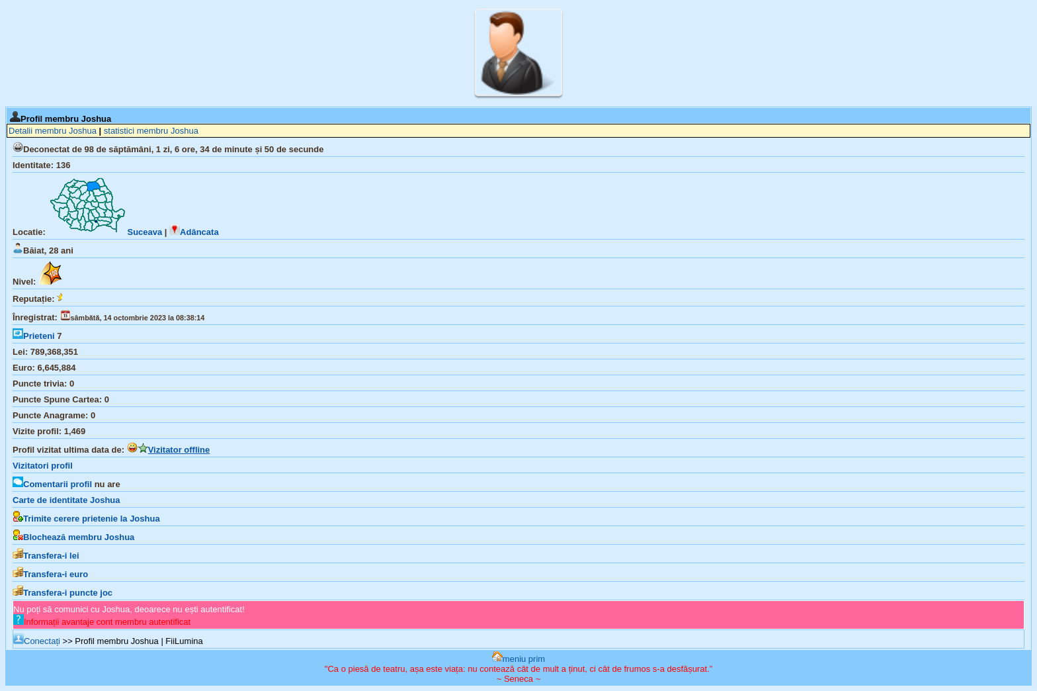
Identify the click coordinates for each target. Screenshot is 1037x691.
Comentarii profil (52, 484)
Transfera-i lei (46, 556)
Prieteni (34, 336)
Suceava (105, 232)
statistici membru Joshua (151, 131)
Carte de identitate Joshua (66, 500)
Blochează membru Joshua (73, 537)
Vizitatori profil (43, 466)
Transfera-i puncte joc (62, 593)
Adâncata (194, 232)
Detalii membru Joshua (53, 131)
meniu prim (518, 659)
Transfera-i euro (50, 574)
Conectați (36, 641)
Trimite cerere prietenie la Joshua (86, 519)
